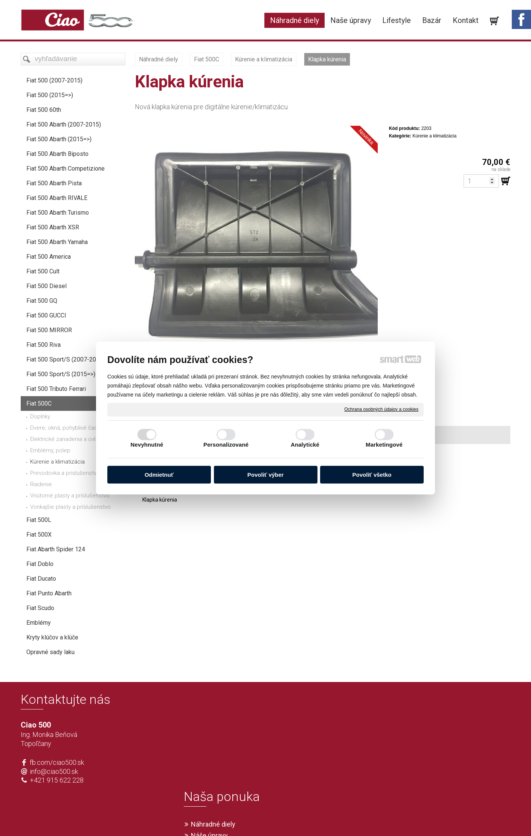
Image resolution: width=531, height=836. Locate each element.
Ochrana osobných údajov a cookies (381, 409)
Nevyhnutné (147, 444)
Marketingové (384, 444)
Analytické (305, 444)
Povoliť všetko (372, 474)
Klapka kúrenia (159, 500)
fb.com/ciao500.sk (57, 762)
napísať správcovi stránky (243, 818)
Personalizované (226, 444)
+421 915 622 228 (57, 780)
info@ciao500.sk (54, 771)
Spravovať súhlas (377, 818)
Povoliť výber (265, 474)
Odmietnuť (159, 474)
